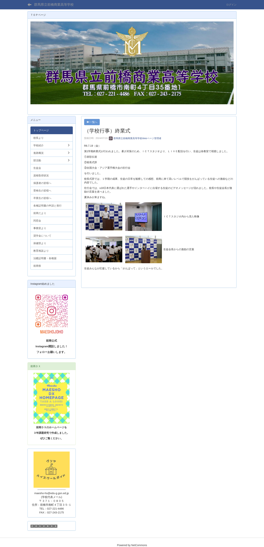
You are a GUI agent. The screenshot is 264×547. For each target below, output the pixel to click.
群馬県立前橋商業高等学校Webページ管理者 (135, 138)
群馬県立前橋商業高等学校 (54, 4)
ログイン (231, 4)
